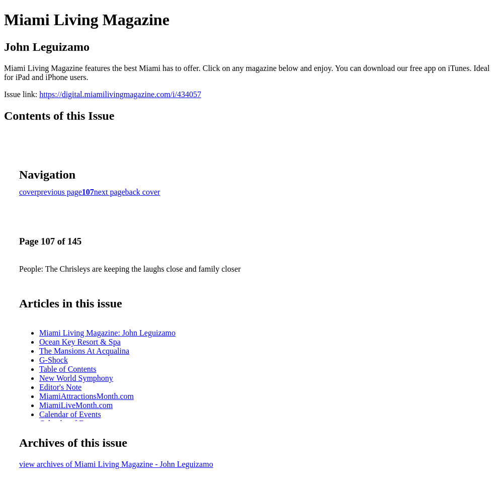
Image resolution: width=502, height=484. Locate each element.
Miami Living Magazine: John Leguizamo (107, 333)
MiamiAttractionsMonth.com (86, 396)
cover (28, 192)
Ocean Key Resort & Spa (80, 342)
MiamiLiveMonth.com (76, 405)
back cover (142, 192)
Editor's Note (60, 387)
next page (109, 192)
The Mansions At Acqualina (84, 351)
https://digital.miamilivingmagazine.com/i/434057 (120, 94)
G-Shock (53, 360)
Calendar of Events (70, 414)
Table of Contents (68, 369)
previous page (59, 192)
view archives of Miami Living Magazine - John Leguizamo (116, 464)
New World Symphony (76, 378)
